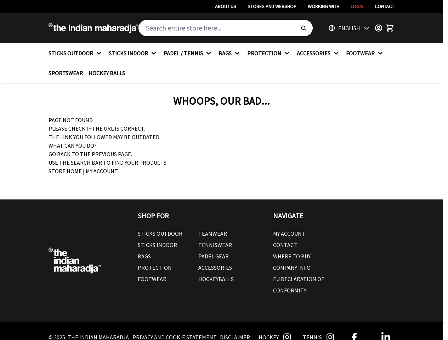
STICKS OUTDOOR (76, 53)
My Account (102, 171)
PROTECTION (269, 53)
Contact (384, 6)
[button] (198, 216)
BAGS (230, 53)
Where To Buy (292, 256)
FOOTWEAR (365, 53)
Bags (144, 256)
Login (357, 6)
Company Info (292, 267)
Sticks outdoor (160, 233)
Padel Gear (213, 256)
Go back (59, 154)
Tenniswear (215, 244)
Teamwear (212, 233)
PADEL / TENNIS (188, 53)
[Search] (303, 28)
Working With (323, 6)
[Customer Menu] (378, 28)
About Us (225, 6)
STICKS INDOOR (133, 53)
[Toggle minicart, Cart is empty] (390, 28)
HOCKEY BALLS (107, 73)
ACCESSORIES (318, 53)
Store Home (65, 171)
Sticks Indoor (157, 244)
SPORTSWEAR (66, 73)
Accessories (215, 267)
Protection (155, 267)
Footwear (152, 279)
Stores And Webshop (272, 6)
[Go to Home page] (93, 28)
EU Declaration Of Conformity (298, 284)
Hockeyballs (216, 279)
